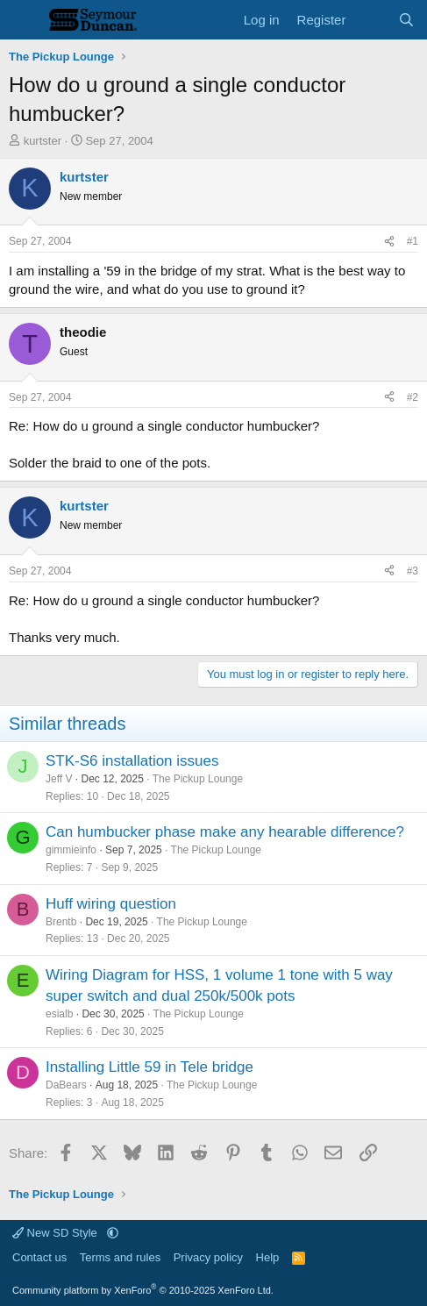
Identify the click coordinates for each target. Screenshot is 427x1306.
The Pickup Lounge (198, 779)
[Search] (406, 20)
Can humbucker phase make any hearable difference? (225, 832)
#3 (412, 571)
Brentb (61, 922)
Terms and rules (120, 1257)
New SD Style (56, 1232)
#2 (412, 397)
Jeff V (59, 779)
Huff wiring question (111, 904)
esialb (59, 1014)
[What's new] (371, 20)
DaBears (66, 1085)
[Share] (389, 242)
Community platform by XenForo (143, 1290)
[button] (112, 1232)
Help (268, 1257)
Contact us (39, 1257)
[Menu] (24, 20)
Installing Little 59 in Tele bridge (149, 1067)
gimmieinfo (71, 850)
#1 (412, 241)
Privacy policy (208, 1257)
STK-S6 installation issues (132, 761)
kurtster (42, 140)
